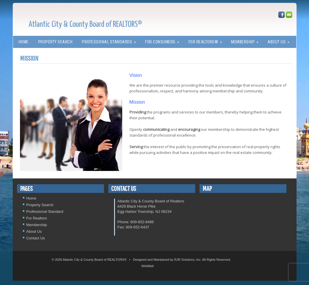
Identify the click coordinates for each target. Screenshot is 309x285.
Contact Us (35, 238)
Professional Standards (111, 40)
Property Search (55, 42)
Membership (246, 40)
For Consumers (164, 40)
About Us (280, 40)
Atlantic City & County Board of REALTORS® (85, 25)
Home (24, 42)
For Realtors (36, 218)
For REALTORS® (207, 40)
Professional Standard (44, 211)
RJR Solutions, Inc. (188, 259)
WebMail (147, 266)
